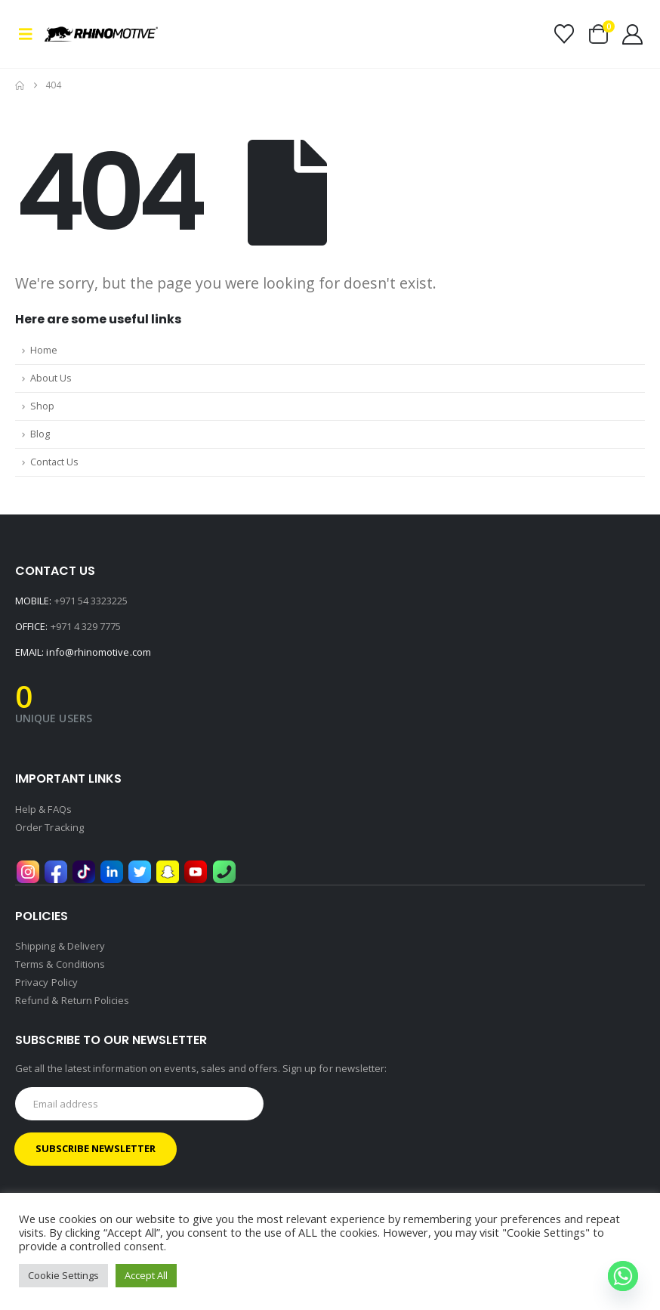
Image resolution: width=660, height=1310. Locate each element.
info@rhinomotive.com (98, 652)
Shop (42, 406)
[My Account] (633, 34)
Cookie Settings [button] (63, 1275)
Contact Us (54, 462)
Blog (40, 434)
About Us (51, 378)
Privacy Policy (46, 982)
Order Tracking (49, 827)
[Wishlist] (563, 34)
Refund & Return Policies (72, 1000)
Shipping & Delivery (60, 946)
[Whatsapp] (623, 1276)
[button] (30, 34)
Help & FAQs (43, 809)
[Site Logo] (86, 34)
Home (43, 350)
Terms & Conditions (60, 964)
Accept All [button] (146, 1275)
